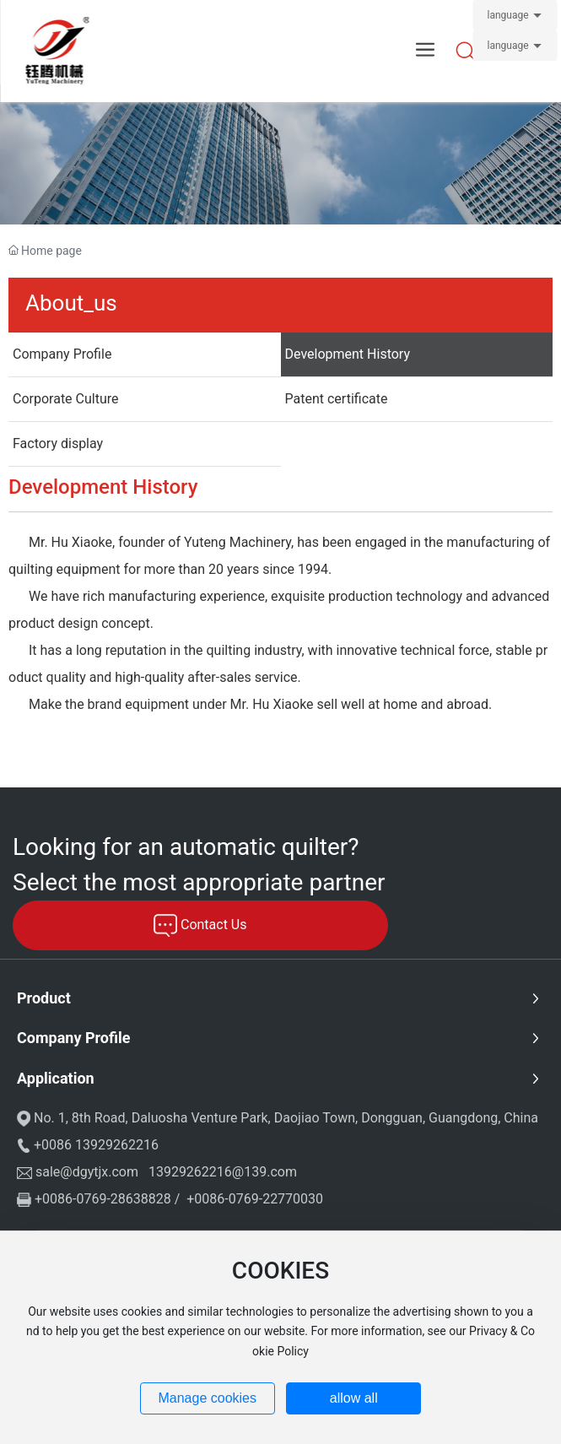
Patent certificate (336, 399)
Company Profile (62, 354)
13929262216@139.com (222, 1172)
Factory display (58, 443)
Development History (347, 354)
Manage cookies (207, 1398)
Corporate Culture (66, 399)
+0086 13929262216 (96, 1145)
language (507, 15)
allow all (354, 1398)
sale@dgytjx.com (86, 1172)
